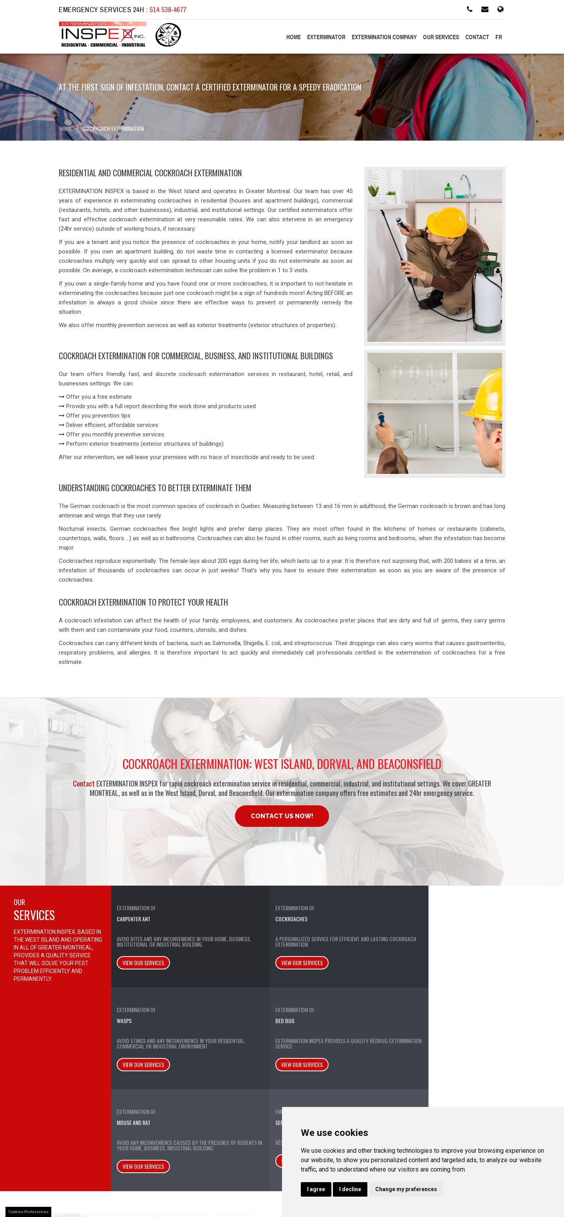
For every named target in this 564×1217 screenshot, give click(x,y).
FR (498, 37)
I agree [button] (316, 1189)
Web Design (171, 1198)
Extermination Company (384, 37)
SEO (195, 1198)
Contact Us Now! (282, 816)
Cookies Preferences (28, 1212)
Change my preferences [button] (406, 1189)
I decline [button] (350, 1189)
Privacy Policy (83, 1114)
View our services (142, 973)
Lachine (313, 1059)
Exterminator (326, 37)
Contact (477, 37)
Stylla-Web (220, 1198)
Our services (441, 37)
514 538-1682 (513, 968)
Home (293, 37)
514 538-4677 (168, 9)
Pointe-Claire (319, 1077)
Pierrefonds (318, 1087)
